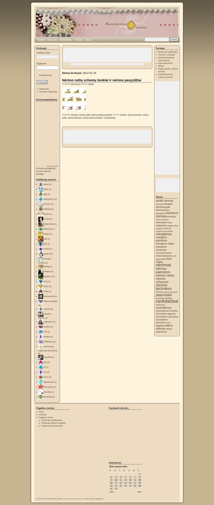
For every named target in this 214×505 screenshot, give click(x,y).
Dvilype (46, 234)
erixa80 (46, 249)
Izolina (46, 286)
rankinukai (160, 305)
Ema (45, 244)
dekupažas (160, 213)
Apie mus (52, 40)
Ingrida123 (47, 276)
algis (45, 194)
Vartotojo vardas (43, 53)
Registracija (44, 89)
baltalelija (47, 209)
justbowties (47, 322)
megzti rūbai (172, 225)
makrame (161, 225)
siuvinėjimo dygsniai (166, 314)
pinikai (168, 298)
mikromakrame (164, 255)
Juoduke (46, 309)
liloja (45, 362)
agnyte (46, 184)
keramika (171, 216)
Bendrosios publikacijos (168, 52)
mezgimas (164, 234)
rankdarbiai (167, 301)
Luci (45, 372)
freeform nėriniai (167, 214)
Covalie (46, 219)
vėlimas (160, 328)
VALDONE (47, 397)
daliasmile (47, 229)
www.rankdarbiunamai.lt (73, 499)
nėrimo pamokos (135, 115)
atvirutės (159, 204)
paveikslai (160, 298)
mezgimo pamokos (161, 239)
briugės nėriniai (164, 205)
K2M (45, 332)
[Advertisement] (107, 55)
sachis (46, 377)
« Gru (111, 492)
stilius (168, 323)
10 (116, 480)
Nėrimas (74, 115)
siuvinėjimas (164, 307)
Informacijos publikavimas (51, 420)
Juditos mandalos (50, 301)
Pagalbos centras (46, 417)
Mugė (88, 40)
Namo (41, 412)
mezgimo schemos (161, 248)
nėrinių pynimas (170, 292)
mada (169, 222)
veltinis (168, 325)
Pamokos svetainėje (166, 55)
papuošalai (164, 295)
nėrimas (123, 115)
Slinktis (55, 166)
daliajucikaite (48, 224)
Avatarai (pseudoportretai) (52, 426)
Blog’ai (161, 66)
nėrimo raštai (165, 275)
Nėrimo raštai (84, 115)
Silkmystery (48, 387)
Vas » (139, 492)
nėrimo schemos (75, 118)
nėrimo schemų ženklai (92, 118)
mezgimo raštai (165, 243)
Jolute (45, 291)
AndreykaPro (48, 199)
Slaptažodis (41, 64)
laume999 (47, 357)
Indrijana (46, 271)
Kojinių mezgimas (162, 219)
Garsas (49, 166)
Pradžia (41, 40)
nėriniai (159, 292)
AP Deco (47, 204)
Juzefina (46, 327)
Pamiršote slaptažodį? (48, 92)
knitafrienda (48, 342)
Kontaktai (42, 415)
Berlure (46, 214)
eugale (91, 84)
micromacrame (164, 252)
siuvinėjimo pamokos (167, 316)
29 (140, 486)
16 (111, 483)
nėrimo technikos (164, 287)
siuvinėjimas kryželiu (167, 310)
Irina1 (45, 281)
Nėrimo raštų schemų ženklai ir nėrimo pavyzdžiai (101, 80)
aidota (45, 189)
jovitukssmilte (48, 296)
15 (140, 480)
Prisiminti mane (45, 75)
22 (140, 483)
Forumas (79, 40)
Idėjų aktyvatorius (165, 63)
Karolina (46, 337)
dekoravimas (163, 210)
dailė (167, 207)
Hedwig (46, 266)
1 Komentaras (109, 118)
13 (130, 480)
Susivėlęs (47, 392)
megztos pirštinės (163, 228)
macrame (161, 222)
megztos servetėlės (164, 231)
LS (44, 367)
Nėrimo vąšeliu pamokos (101, 115)
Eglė (45, 239)
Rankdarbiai (65, 40)
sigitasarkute (48, 382)
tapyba (160, 325)
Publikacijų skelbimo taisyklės (53, 423)
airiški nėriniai (164, 200)
